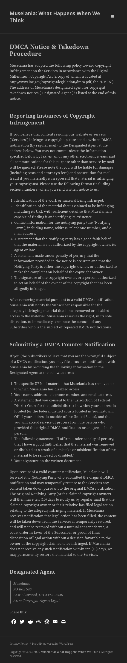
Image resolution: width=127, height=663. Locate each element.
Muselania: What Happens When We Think (55, 16)
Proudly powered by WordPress (52, 644)
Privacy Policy (19, 644)
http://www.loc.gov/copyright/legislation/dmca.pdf (50, 81)
